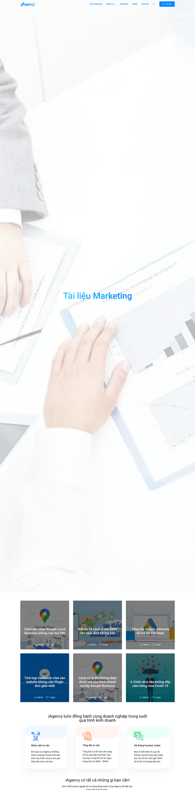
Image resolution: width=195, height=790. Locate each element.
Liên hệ (144, 5)
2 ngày (156, 697)
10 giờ (103, 644)
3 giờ (50, 644)
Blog (134, 5)
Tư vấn (166, 4)
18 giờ (156, 644)
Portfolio (122, 5)
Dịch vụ (109, 5)
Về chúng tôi (94, 5)
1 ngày (50, 697)
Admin (39, 644)
